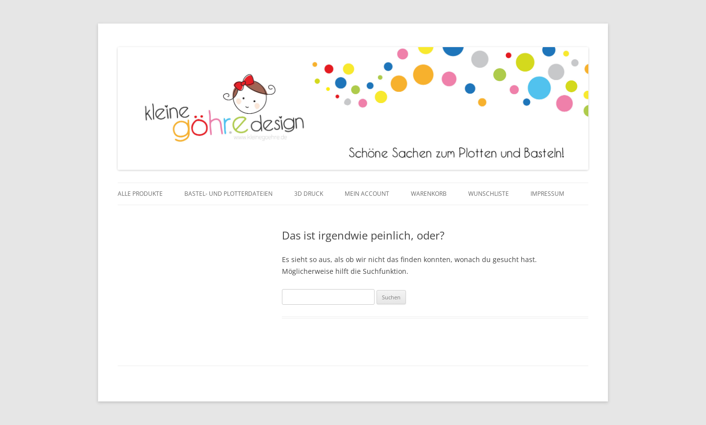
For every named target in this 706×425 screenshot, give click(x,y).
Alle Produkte (140, 193)
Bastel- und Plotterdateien (228, 193)
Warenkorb (429, 193)
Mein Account (367, 193)
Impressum (547, 193)
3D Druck (308, 193)
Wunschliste (488, 193)
